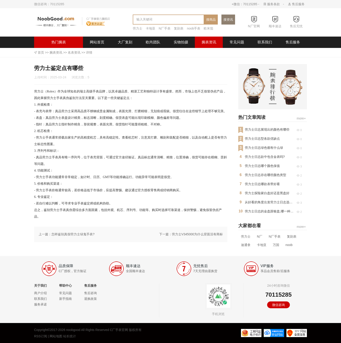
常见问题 (237, 42)
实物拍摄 (181, 42)
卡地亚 (150, 28)
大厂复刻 (125, 42)
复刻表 (178, 28)
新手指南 (65, 299)
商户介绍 (40, 293)
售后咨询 (90, 293)
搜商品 (211, 19)
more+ (301, 118)
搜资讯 (228, 19)
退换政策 (90, 299)
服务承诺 (40, 304)
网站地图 (56, 336)
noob (289, 245)
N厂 (259, 236)
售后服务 (298, 4)
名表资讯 (74, 52)
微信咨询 (278, 305)
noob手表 (193, 28)
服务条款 (273, 4)
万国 (276, 245)
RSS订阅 (40, 336)
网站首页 (97, 42)
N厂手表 (164, 28)
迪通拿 (246, 245)
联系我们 (265, 42)
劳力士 (137, 28)
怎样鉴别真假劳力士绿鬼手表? (73, 234)
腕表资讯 (209, 42)
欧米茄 (208, 28)
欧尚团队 (153, 42)
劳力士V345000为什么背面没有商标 (197, 234)
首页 (41, 52)
